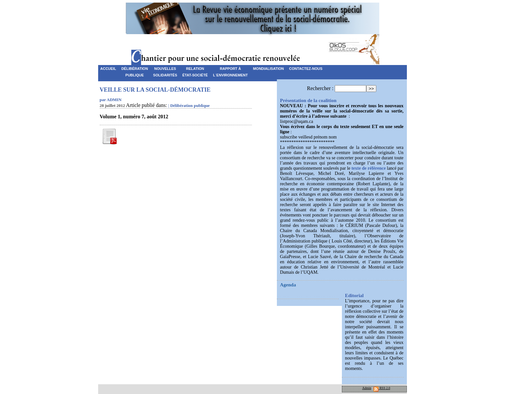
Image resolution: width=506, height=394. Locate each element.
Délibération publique (190, 105)
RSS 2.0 (381, 388)
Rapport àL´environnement (230, 70)
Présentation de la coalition (308, 100)
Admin (366, 388)
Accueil (108, 69)
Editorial (354, 295)
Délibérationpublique (134, 70)
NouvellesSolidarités (165, 70)
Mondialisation (268, 69)
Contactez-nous (305, 69)
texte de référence (368, 168)
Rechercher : (320, 88)
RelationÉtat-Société (195, 70)
